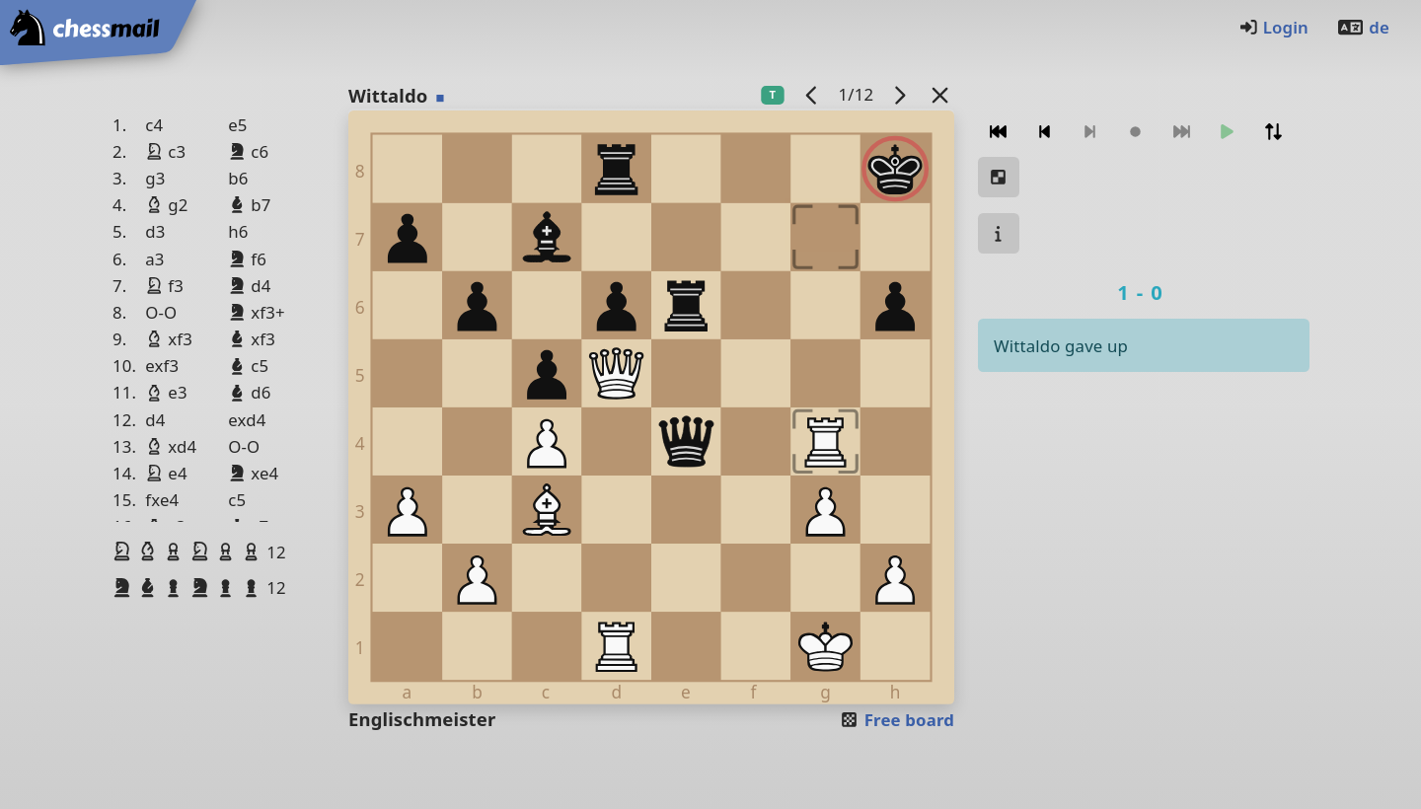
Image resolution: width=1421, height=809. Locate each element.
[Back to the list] (940, 94)
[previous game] (812, 94)
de (1362, 27)
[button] (124, 551)
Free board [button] (896, 719)
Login (1273, 27)
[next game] (900, 94)
